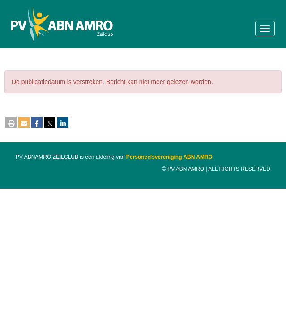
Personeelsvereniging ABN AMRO (169, 157)
